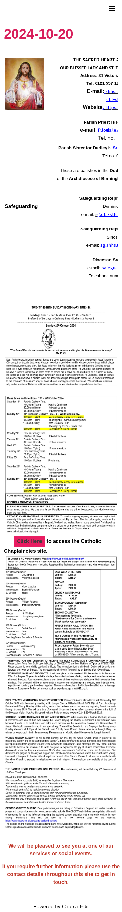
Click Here (29, 542)
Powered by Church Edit (61, 906)
